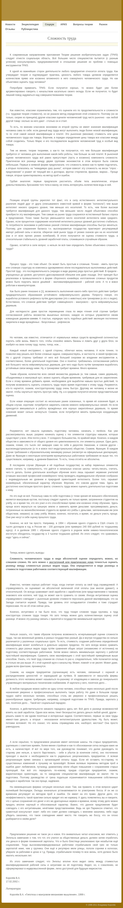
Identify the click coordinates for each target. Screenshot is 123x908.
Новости (10, 24)
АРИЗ (63, 24)
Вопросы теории (83, 24)
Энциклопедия (30, 24)
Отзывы (10, 29)
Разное (103, 24)
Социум (49, 24)
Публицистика (29, 29)
